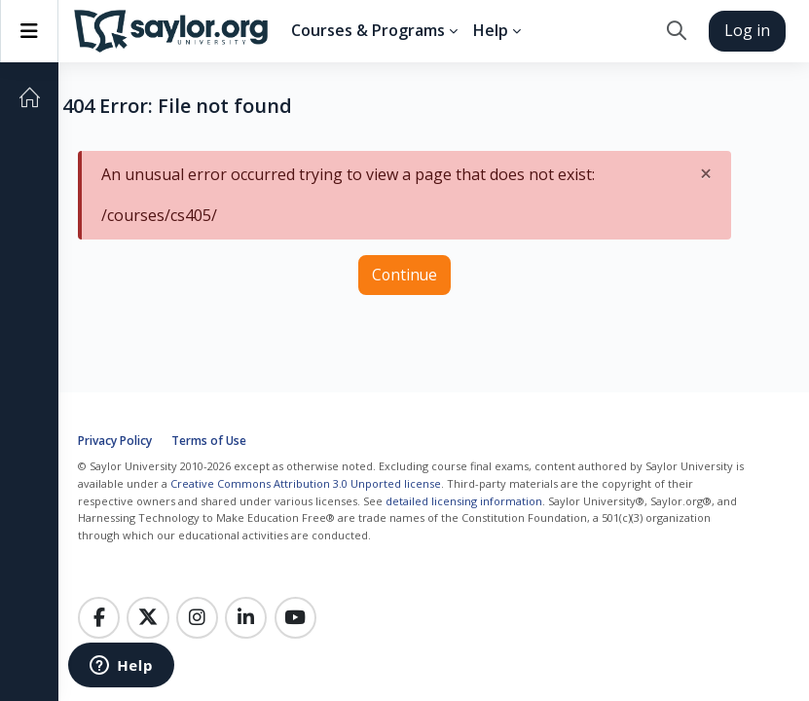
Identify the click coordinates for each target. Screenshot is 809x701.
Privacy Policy (115, 440)
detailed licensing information (464, 501)
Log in (747, 30)
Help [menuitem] (490, 30)
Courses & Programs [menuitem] (368, 30)
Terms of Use (208, 440)
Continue (404, 274)
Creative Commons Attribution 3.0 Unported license (305, 483)
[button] (676, 31)
